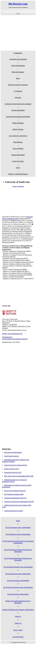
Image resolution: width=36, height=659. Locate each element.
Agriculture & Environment (18, 59)
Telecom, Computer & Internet (18, 174)
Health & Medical (18, 123)
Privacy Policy (18, 630)
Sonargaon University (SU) (12, 472)
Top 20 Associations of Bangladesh (18, 580)
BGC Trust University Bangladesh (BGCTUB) (18, 476)
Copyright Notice (18, 637)
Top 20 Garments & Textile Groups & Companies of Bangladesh (18, 542)
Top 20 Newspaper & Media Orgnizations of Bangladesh (18, 550)
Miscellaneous (18, 142)
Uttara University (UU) (11, 469)
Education (18, 97)
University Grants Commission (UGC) (17, 217)
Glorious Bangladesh (18, 110)
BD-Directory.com (18, 3)
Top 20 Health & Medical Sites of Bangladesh (18, 567)
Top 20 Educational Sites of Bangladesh (18, 574)
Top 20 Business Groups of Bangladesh (18, 534)
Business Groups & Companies (18, 84)
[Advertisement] (17, 33)
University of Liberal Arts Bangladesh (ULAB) (19, 501)
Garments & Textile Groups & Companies (18, 104)
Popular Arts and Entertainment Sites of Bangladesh (18, 602)
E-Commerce (18, 91)
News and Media (18, 148)
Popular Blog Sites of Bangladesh (18, 594)
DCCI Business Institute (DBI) (14, 494)
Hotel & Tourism (18, 129)
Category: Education (18, 186)
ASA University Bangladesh (13, 452)
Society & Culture (18, 161)
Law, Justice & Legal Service (18, 135)
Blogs (18, 78)
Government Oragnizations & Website (18, 116)
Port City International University (15, 490)
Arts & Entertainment (18, 65)
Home (18, 521)
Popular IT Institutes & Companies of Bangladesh (18, 609)
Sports (18, 167)
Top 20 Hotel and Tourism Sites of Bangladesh (18, 587)
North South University (11, 456)
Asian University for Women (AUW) (15, 465)
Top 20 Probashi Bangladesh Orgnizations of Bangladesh (18, 559)
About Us (18, 616)
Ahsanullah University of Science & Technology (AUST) (14, 480)
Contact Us (18, 623)
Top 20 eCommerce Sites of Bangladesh (18, 527)
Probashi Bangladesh (18, 155)
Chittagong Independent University (15, 498)
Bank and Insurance (18, 72)
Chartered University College (13, 511)
